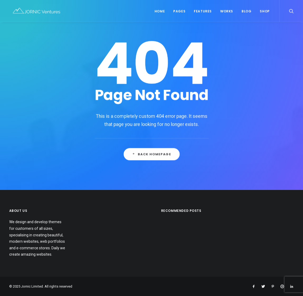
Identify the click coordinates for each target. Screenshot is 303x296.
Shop (265, 12)
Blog (246, 12)
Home (160, 12)
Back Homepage (151, 172)
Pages (179, 12)
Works (226, 12)
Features (203, 12)
